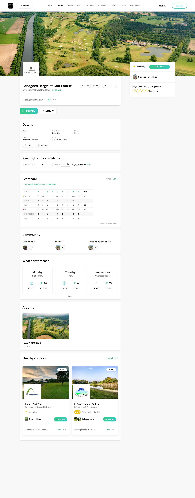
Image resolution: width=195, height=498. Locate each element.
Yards (108, 179)
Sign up (179, 6)
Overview (30, 111)
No (54, 100)
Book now (60, 419)
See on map (56, 90)
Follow (85, 85)
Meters (115, 179)
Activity (50, 111)
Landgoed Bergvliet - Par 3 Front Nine (40, 184)
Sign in (162, 6)
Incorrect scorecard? (108, 223)
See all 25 (112, 358)
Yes (49, 100)
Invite (95, 85)
